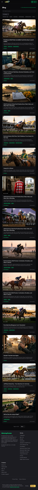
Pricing (21, 455)
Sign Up (3, 468)
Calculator (22, 440)
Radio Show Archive (24, 459)
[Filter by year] (5, 14)
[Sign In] (34, 2)
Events (11, 16)
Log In (2, 470)
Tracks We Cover (24, 453)
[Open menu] (2, 2)
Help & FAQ (4, 472)
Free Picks (15, 16)
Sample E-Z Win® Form (25, 442)
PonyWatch (22, 446)
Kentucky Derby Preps (25, 448)
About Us (3, 465)
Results (21, 439)
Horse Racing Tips (24, 444)
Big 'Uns (22, 437)
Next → (22, 426)
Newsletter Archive (24, 452)
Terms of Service (22, 479)
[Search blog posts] (19, 11)
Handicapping (21, 16)
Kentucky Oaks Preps (24, 450)
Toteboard (22, 435)
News (34, 16)
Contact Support (5, 474)
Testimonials (4, 466)
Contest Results (23, 457)
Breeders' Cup (5, 16)
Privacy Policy (15, 479)
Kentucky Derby (28, 16)
